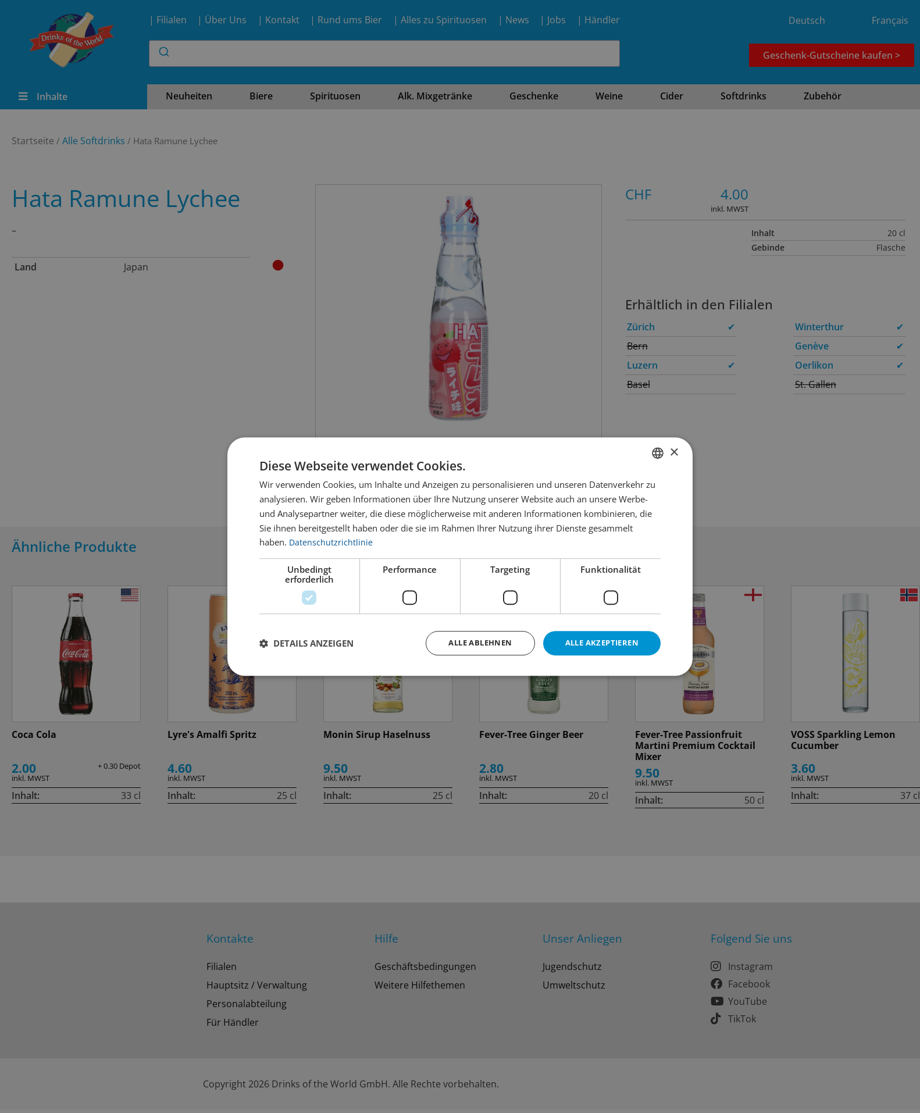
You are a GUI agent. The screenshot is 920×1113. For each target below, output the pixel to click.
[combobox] (658, 452)
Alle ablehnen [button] (470, 642)
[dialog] (460, 557)
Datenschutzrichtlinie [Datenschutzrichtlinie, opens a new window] (331, 541)
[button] (306, 643)
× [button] (673, 451)
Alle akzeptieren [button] (599, 642)
